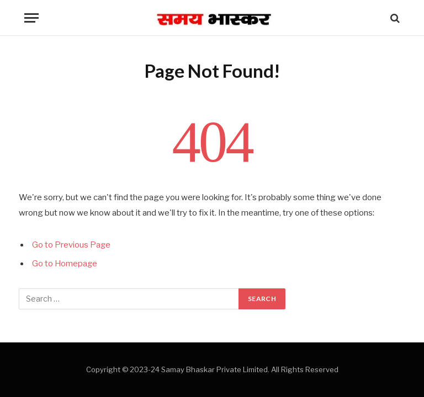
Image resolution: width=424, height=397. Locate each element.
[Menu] (31, 18)
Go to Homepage (65, 264)
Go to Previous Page (71, 245)
